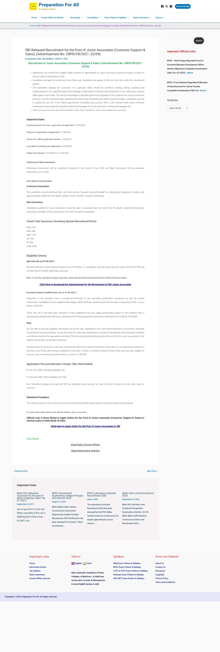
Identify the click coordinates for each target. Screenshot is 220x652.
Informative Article (37, 567)
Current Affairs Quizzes (39, 578)
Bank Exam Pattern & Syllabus (126, 563)
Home (34, 17)
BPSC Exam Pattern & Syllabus (127, 567)
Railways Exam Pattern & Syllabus (128, 574)
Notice (190, 73)
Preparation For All (59, 5)
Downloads (75, 17)
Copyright (159, 574)
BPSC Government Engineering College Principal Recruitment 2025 (67, 495)
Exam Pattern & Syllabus (116, 17)
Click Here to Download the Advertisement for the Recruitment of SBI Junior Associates (85, 284)
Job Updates (92, 17)
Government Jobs (33, 59)
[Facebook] (162, 6)
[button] (183, 6)
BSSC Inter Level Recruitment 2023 (138, 494)
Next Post (153, 471)
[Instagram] (171, 6)
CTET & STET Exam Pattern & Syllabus (130, 571)
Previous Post (19, 471)
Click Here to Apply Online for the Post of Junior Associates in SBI (85, 426)
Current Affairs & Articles (52, 17)
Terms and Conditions (165, 582)
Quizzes (159, 17)
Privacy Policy (161, 578)
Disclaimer (160, 571)
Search (199, 40)
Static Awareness (141, 17)
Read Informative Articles (85, 450)
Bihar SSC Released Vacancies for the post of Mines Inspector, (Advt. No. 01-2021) (31, 497)
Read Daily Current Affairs (85, 444)
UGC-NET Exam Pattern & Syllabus (128, 578)
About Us (159, 563)
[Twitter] (166, 6)
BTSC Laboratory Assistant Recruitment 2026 (101, 494)
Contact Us (160, 567)
